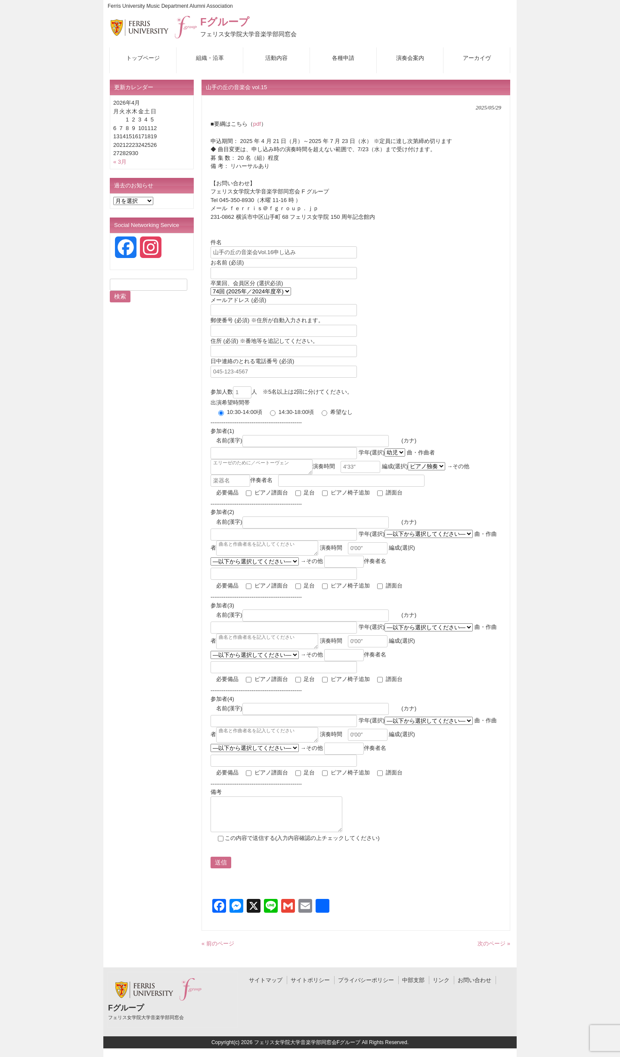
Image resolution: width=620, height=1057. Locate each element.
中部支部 (413, 980)
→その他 (332, 561)
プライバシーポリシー (366, 980)
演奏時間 (356, 466)
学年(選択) (383, 452)
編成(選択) (423, 466)
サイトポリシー (310, 980)
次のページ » (493, 943)
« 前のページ (218, 943)
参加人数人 (234, 392)
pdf (257, 124)
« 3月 (120, 162)
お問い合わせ (474, 980)
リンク (441, 980)
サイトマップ (265, 980)
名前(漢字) (303, 440)
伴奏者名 (337, 480)
